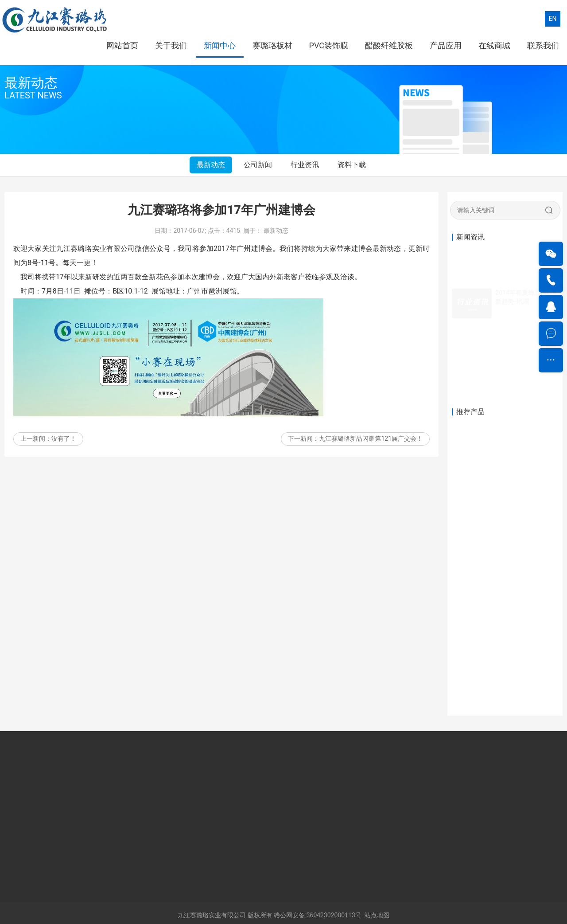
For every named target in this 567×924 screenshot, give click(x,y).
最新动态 (211, 165)
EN (553, 18)
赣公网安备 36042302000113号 (317, 915)
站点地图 (377, 915)
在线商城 (494, 45)
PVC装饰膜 (328, 45)
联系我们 (543, 45)
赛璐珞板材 (272, 45)
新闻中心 (220, 45)
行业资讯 (305, 165)
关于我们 (171, 45)
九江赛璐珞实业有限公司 (212, 915)
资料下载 (352, 165)
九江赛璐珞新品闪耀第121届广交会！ (371, 442)
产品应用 (446, 45)
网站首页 (122, 45)
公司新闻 (258, 165)
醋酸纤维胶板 (389, 45)
